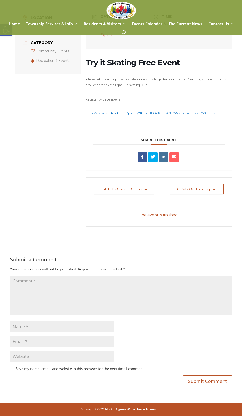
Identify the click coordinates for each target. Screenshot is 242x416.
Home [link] (14, 24)
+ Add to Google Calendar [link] (124, 189)
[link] (121, 10)
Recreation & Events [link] (50, 61)
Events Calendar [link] (147, 24)
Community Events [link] (50, 51)
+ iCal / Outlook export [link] (197, 189)
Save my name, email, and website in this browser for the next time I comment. (80, 368)
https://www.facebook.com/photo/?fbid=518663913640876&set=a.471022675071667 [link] (150, 113)
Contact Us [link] (218, 24)
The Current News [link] (185, 24)
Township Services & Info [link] (49, 24)
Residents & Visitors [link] (102, 24)
